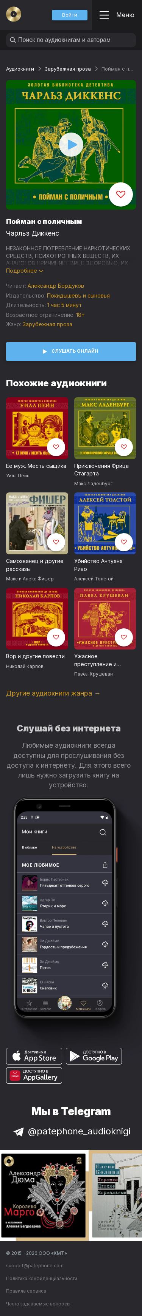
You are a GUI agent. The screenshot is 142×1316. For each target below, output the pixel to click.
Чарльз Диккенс (32, 233)
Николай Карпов (25, 666)
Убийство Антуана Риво (98, 565)
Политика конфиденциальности (41, 1278)
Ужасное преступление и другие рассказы (96, 660)
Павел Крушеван (93, 674)
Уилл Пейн (18, 475)
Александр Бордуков (56, 285)
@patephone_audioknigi (71, 1131)
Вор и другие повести (35, 656)
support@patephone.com (35, 1265)
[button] (69, 15)
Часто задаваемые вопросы (38, 1304)
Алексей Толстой (94, 579)
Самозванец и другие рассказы (35, 565)
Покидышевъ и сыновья (78, 295)
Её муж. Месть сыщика (36, 466)
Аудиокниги (20, 69)
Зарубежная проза (68, 69)
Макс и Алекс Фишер (30, 579)
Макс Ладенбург (93, 483)
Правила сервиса (26, 1291)
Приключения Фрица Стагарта (101, 470)
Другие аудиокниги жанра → (53, 693)
